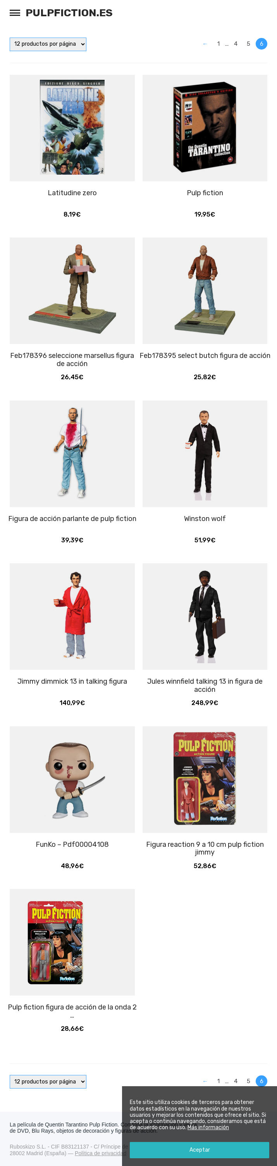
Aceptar (199, 1150)
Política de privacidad (100, 1153)
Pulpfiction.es (69, 13)
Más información (208, 1127)
